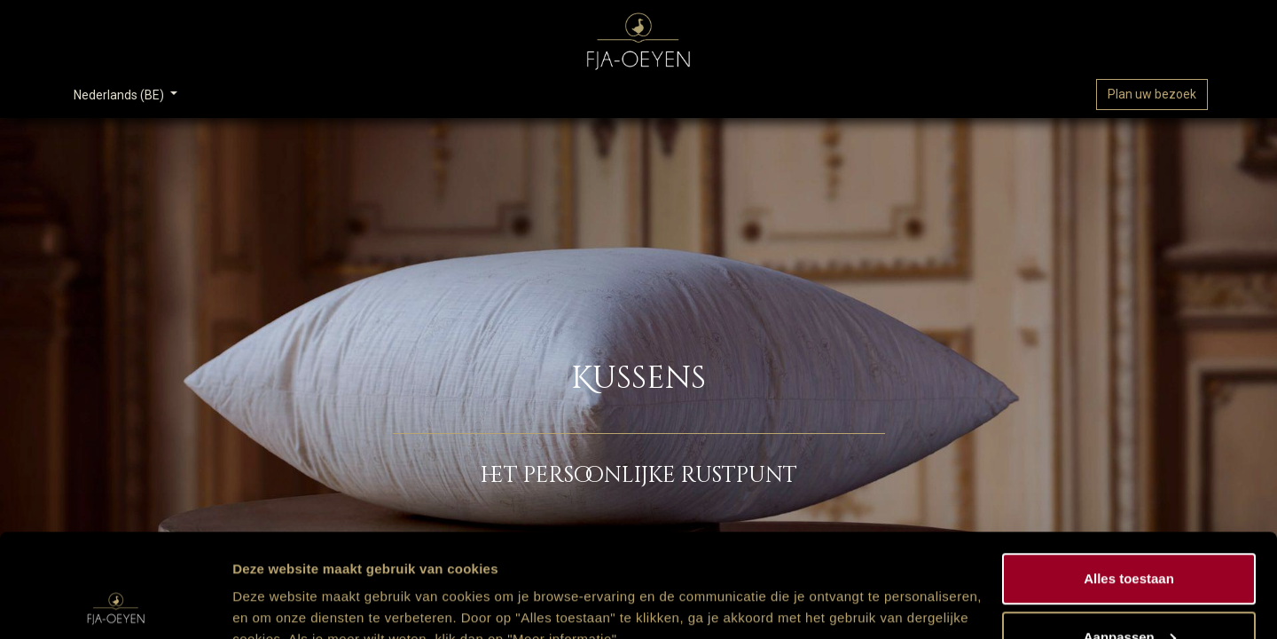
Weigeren (1128, 591)
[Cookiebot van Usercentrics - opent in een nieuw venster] (114, 604)
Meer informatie (282, 584)
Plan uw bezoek (1152, 94)
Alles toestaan (1129, 475)
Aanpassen (1130, 533)
